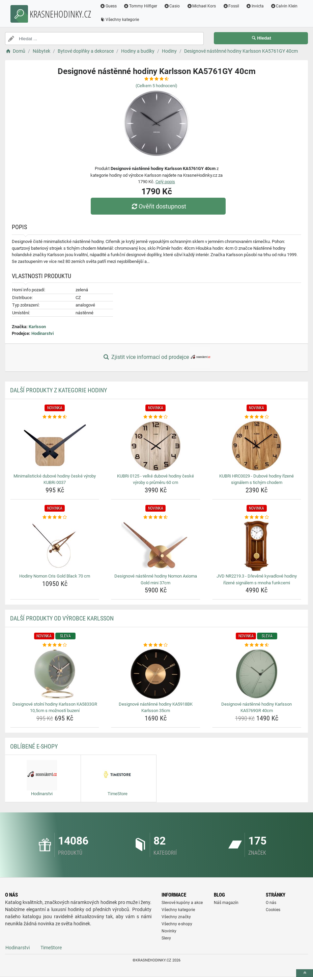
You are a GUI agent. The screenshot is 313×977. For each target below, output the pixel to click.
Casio (172, 6)
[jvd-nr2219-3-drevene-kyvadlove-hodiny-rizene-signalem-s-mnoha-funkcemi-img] (256, 545)
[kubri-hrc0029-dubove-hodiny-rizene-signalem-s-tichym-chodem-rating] (256, 417)
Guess (108, 6)
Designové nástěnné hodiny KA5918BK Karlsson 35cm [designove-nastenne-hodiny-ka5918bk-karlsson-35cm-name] (156, 707)
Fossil (231, 6)
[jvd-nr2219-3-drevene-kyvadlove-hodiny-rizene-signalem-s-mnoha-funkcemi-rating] (256, 517)
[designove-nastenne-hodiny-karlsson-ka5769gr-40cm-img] (256, 674)
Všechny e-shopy (177, 924)
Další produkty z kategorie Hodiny (58, 390)
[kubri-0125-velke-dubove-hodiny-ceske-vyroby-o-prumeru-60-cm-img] (155, 445)
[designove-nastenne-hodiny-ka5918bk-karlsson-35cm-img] (155, 674)
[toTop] (304, 973)
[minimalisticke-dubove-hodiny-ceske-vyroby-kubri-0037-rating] (54, 417)
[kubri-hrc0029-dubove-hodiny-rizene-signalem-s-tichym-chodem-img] (256, 445)
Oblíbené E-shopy (34, 746)
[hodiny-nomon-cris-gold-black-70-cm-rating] (54, 517)
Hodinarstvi (42, 333)
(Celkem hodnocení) (156, 85)
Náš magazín (226, 902)
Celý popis (165, 181)
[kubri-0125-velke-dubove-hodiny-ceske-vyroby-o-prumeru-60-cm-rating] (155, 417)
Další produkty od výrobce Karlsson (62, 618)
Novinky (169, 931)
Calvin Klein (284, 6)
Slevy (166, 938)
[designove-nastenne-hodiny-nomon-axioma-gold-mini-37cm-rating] (155, 517)
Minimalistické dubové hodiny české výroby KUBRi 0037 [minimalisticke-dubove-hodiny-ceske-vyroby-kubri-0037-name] (54, 479)
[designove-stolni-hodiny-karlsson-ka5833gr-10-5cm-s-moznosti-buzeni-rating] (54, 645)
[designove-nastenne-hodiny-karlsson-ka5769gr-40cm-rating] (256, 645)
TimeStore (51, 947)
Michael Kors (201, 6)
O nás (271, 902)
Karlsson (37, 326)
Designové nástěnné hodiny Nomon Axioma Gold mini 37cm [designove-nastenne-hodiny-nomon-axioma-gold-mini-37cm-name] (155, 579)
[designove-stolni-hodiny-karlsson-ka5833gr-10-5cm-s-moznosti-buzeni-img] (54, 674)
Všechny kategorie (119, 19)
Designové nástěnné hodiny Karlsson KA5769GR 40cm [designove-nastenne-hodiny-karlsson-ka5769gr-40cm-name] (256, 707)
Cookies (273, 909)
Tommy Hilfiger (140, 6)
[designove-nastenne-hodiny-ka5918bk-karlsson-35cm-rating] (155, 645)
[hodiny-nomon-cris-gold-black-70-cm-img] (54, 545)
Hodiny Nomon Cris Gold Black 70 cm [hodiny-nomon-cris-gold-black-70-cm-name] (54, 576)
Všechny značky (176, 916)
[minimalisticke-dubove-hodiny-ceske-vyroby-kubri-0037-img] (54, 445)
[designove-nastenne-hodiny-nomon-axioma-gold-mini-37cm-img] (155, 545)
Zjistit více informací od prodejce (156, 357)
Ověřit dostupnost (158, 206)
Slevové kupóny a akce (182, 902)
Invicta (255, 6)
